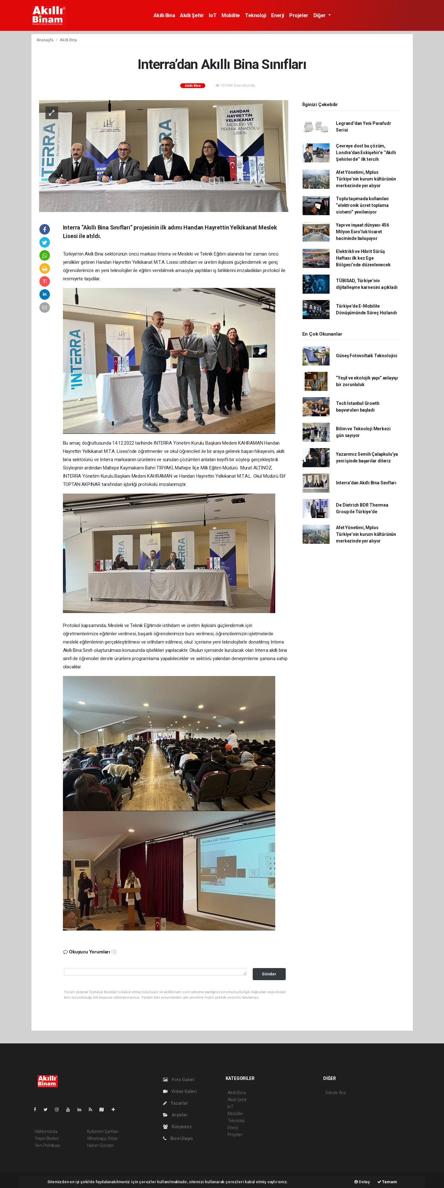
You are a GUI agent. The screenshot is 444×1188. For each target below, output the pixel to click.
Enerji (277, 15)
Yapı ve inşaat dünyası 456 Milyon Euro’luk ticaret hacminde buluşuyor (362, 231)
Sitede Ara (335, 1092)
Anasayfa (45, 40)
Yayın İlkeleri (47, 1138)
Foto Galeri (179, 1079)
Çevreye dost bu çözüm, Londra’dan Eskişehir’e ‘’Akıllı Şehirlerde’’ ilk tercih (366, 152)
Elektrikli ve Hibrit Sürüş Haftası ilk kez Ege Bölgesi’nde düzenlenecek (363, 258)
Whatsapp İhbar (102, 1138)
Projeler (298, 15)
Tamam (387, 1181)
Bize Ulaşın (178, 1138)
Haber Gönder (100, 1145)
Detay (362, 1181)
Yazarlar (175, 1103)
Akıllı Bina (164, 15)
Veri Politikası (47, 1145)
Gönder (269, 974)
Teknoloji (255, 15)
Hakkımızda (46, 1131)
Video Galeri (180, 1091)
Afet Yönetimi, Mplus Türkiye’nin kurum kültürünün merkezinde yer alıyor (366, 179)
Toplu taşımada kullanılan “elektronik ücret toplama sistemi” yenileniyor (362, 205)
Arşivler (175, 1114)
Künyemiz (177, 1126)
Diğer (320, 15)
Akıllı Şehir (192, 15)
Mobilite (231, 15)
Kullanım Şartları (103, 1131)
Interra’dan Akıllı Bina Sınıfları (366, 482)
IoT (212, 15)
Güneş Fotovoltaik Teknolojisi (366, 355)
